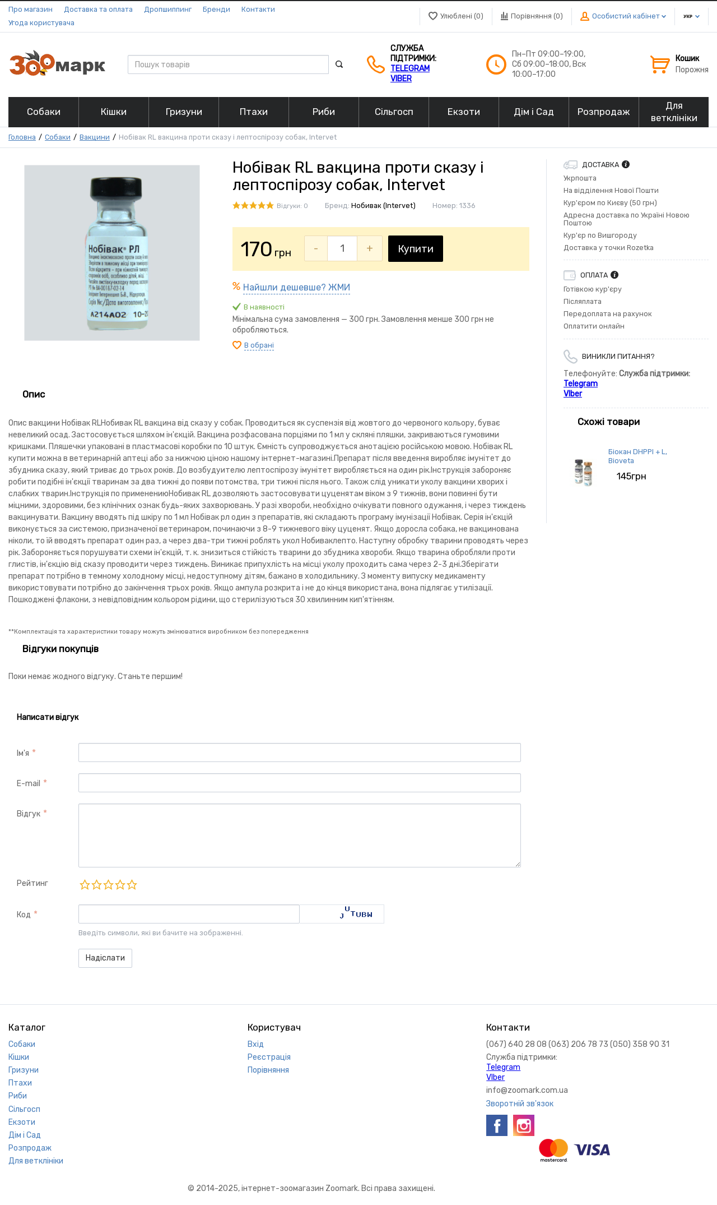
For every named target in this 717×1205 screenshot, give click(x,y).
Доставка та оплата (98, 9)
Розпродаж (30, 1148)
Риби (17, 1096)
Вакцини (95, 137)
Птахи (20, 1083)
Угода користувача (41, 23)
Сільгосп (24, 1109)
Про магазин (30, 9)
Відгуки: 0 (292, 206)
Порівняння (268, 1070)
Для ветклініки (35, 1161)
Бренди (216, 9)
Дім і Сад (24, 1135)
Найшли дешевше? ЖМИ (296, 287)
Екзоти (21, 1122)
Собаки (58, 137)
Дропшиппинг (168, 9)
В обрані (259, 345)
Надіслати (105, 958)
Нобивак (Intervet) (383, 205)
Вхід (256, 1044)
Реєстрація (269, 1057)
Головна (22, 137)
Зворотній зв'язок (519, 1104)
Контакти (258, 9)
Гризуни (23, 1070)
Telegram (410, 68)
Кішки (18, 1057)
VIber (401, 79)
